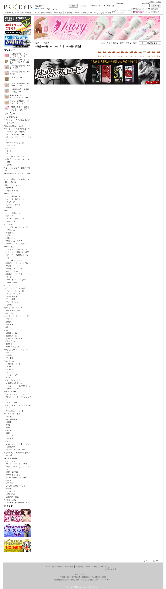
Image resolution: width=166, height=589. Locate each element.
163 (135, 52)
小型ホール (10, 230)
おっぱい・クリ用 (13, 205)
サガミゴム (10, 367)
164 (140, 52)
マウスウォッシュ (13, 475)
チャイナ (9, 436)
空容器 (9, 266)
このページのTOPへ (152, 561)
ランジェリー (10, 392)
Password (145, 3)
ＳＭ (8, 162)
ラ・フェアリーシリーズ (16, 135)
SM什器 (9, 344)
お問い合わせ (105, 13)
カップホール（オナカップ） (17, 227)
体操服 (9, 422)
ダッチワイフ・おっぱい (16, 244)
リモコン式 (10, 202)
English (151, 2)
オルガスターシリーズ (15, 143)
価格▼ (122, 43)
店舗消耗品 (10, 494)
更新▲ (128, 43)
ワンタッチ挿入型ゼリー (16, 478)
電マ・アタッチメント (14, 185)
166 (148, 52)
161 (126, 52)
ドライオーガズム (13, 296)
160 (122, 52)
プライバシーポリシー (83, 13)
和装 (8, 433)
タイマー (9, 480)
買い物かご (138, 9)
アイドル (9, 439)
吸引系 (9, 207)
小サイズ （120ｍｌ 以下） (18, 249)
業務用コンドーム (13, 388)
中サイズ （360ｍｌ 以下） (18, 252)
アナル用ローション (14, 260)
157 (109, 52)
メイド (9, 430)
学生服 (9, 417)
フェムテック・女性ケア (16, 132)
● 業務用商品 (11, 458)
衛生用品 (9, 483)
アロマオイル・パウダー (16, 280)
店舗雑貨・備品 (12, 497)
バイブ (9, 154)
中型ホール (10, 233)
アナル (7, 285)
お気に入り (153, 12)
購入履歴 (153, 9)
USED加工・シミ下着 (14, 411)
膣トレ (9, 327)
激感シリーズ (11, 333)
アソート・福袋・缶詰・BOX (17, 503)
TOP (37, 13)
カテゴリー (9, 113)
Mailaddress (120, 3)
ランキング (9, 50)
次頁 (153, 52)
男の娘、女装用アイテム (16, 450)
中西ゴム (9, 378)
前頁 (104, 52)
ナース (9, 428)
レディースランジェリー (16, 394)
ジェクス (9, 372)
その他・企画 (10, 500)
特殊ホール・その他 (14, 241)
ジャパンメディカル (14, 380)
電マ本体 (9, 188)
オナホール (10, 148)
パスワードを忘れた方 (107, 6)
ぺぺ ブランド (12, 271)
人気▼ (109, 43)
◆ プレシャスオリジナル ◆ (17, 129)
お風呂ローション (13, 282)
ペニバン (9, 313)
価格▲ (115, 43)
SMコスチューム (13, 347)
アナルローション (13, 302)
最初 (99, 52)
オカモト (9, 369)
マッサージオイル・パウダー (17, 464)
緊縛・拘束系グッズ (14, 339)
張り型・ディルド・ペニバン (17, 159)
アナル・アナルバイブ (15, 156)
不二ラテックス (12, 375)
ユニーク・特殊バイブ (15, 219)
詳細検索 (82, 6)
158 (113, 52)
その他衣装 (10, 447)
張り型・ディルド (13, 310)
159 (118, 52)
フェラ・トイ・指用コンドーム (18, 386)
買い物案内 (138, 12)
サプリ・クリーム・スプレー (16, 350)
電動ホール (10, 238)
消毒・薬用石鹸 (12, 472)
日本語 (158, 2)
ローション (10, 145)
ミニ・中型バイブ (13, 213)
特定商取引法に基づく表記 (51, 13)
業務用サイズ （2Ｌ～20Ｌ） (18, 263)
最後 (158, 52)
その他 (9, 165)
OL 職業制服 (12, 419)
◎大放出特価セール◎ (14, 126)
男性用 (9, 319)
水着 (8, 425)
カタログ (8, 506)
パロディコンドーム (14, 383)
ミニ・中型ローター (14, 196)
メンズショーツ (12, 403)
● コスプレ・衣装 (12, 414)
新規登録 (93, 6)
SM (6, 330)
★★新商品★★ (11, 117)
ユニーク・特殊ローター (16, 199)
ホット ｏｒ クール (16, 269)
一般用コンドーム (13, 364)
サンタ (9, 441)
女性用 (9, 322)
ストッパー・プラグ (14, 294)
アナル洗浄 (10, 299)
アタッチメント (12, 191)
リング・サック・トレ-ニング (17, 316)
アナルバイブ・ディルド (16, 288)
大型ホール (10, 235)
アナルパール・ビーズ (15, 291)
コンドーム (9, 361)
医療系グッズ (11, 336)
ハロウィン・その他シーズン (17, 444)
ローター (9, 151)
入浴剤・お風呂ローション (16, 486)
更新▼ (135, 43)
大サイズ (9, 216)
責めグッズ (10, 341)
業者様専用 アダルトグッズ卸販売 (18, 13)
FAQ (96, 13)
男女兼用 (9, 324)
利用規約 (68, 13)
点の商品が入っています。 (124, 11)
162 (131, 52)
